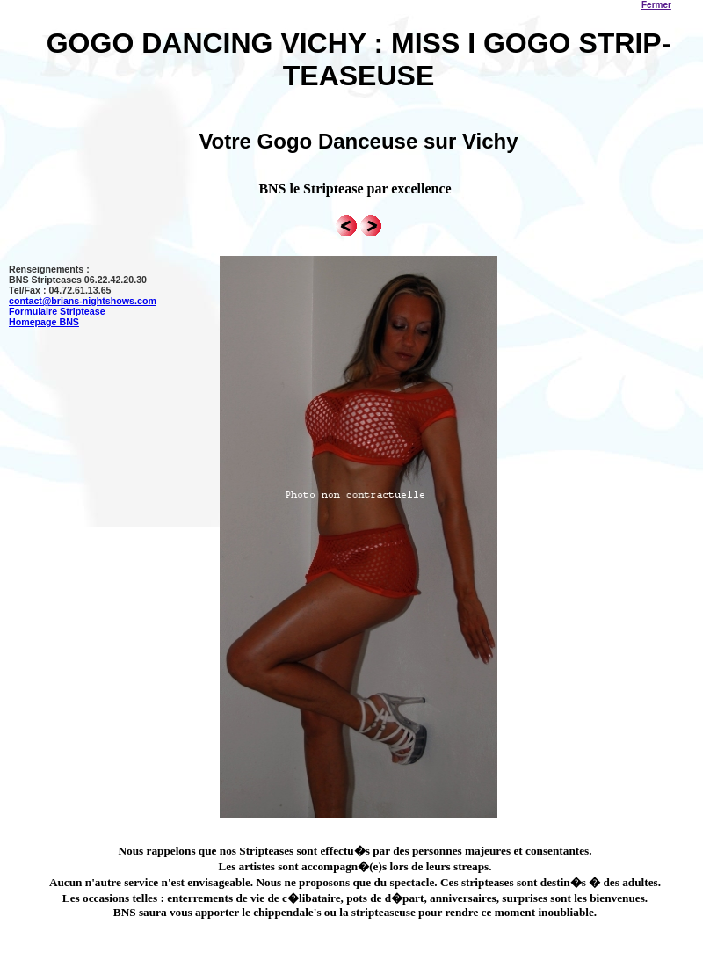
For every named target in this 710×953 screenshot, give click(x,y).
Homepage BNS (44, 321)
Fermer (656, 5)
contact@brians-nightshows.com (82, 300)
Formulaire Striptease (57, 311)
